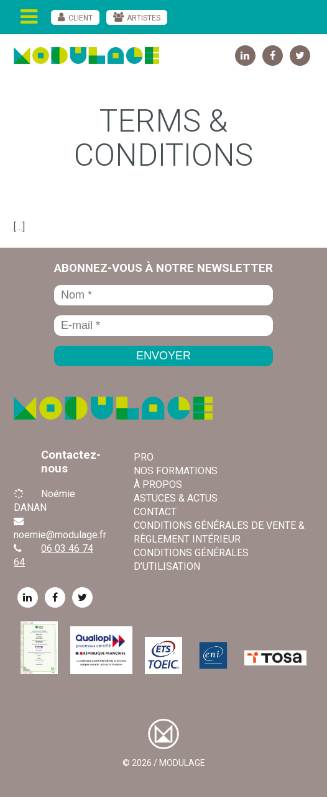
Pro (144, 457)
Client (80, 18)
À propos (158, 484)
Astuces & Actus (176, 498)
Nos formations (176, 471)
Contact (155, 512)
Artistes (143, 18)
